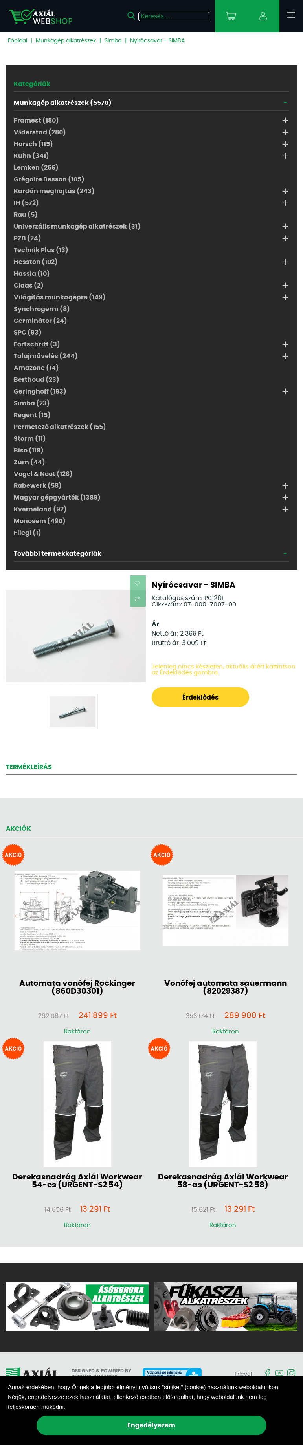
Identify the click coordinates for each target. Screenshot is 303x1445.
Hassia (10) (32, 274)
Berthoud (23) (36, 380)
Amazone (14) (36, 368)
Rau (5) (26, 215)
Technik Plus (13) (41, 250)
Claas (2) (29, 285)
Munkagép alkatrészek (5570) (63, 103)
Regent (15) (32, 415)
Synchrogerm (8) (42, 309)
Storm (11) (30, 439)
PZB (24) (27, 238)
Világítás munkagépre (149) (60, 297)
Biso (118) (29, 450)
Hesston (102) (36, 262)
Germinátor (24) (40, 321)
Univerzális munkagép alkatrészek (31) (77, 226)
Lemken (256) (36, 168)
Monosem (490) (40, 521)
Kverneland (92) (40, 509)
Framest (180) (36, 120)
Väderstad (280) (40, 132)
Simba (113, 41)
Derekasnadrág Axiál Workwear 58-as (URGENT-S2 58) (223, 1181)
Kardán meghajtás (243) (54, 191)
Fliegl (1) (27, 533)
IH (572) (26, 203)
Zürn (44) (29, 462)
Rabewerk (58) (38, 486)
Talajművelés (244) (46, 356)
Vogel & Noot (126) (43, 474)
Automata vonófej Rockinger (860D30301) (77, 987)
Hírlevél (242, 1374)
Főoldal (17, 41)
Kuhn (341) (31, 156)
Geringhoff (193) (40, 391)
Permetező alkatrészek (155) (60, 427)
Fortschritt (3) (37, 344)
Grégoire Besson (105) (49, 179)
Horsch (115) (33, 144)
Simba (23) (32, 403)
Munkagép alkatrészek (66, 41)
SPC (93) (28, 333)
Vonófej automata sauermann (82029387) (225, 987)
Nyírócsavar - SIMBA (157, 41)
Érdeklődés (200, 697)
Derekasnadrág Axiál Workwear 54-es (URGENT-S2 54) (77, 1181)
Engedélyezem (151, 1425)
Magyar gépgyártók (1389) (57, 497)
